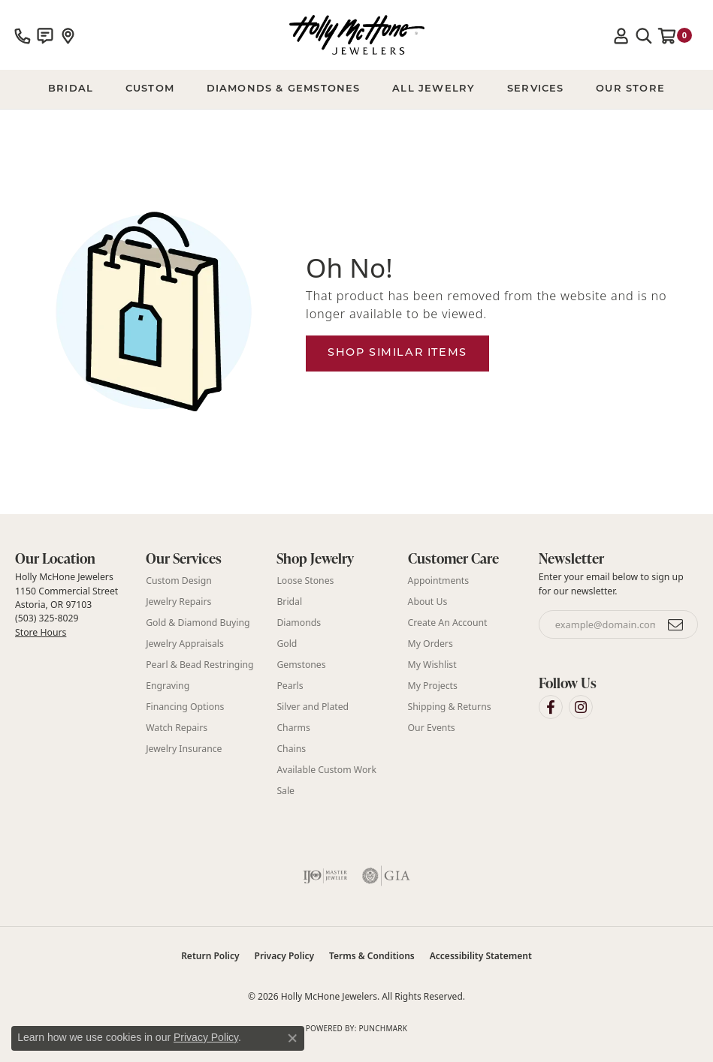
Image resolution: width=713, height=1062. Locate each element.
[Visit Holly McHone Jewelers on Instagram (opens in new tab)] (581, 707)
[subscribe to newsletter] (676, 624)
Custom (149, 89)
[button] (621, 35)
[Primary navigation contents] (356, 89)
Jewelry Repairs (178, 601)
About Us (428, 601)
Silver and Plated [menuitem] (312, 706)
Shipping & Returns (449, 706)
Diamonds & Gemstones (284, 89)
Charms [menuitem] (293, 727)
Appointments (439, 580)
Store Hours (40, 632)
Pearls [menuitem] (289, 685)
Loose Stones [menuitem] (305, 580)
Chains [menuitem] (291, 748)
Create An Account (448, 622)
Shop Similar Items (397, 353)
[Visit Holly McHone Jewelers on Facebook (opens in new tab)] (551, 707)
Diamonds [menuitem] (298, 622)
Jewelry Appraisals (185, 643)
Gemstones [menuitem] (300, 664)
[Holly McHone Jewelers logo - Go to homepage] (357, 35)
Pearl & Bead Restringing (199, 664)
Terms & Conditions (372, 955)
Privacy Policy (284, 955)
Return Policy (210, 955)
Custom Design (179, 580)
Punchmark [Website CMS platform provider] (382, 1028)
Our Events (431, 727)
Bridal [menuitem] (289, 601)
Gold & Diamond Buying (197, 622)
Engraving (167, 685)
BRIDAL (70, 89)
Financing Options (185, 706)
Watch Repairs (176, 727)
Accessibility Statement (481, 955)
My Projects (433, 685)
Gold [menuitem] (286, 643)
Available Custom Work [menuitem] (326, 769)
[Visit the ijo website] (325, 876)
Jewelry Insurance (184, 748)
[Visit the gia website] (386, 876)
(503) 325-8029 (46, 618)
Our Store (630, 89)
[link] (22, 35)
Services (535, 89)
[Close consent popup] (292, 1037)
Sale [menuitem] (285, 790)
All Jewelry (433, 89)
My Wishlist (432, 664)
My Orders (430, 643)
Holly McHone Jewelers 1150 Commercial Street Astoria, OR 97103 (66, 604)
